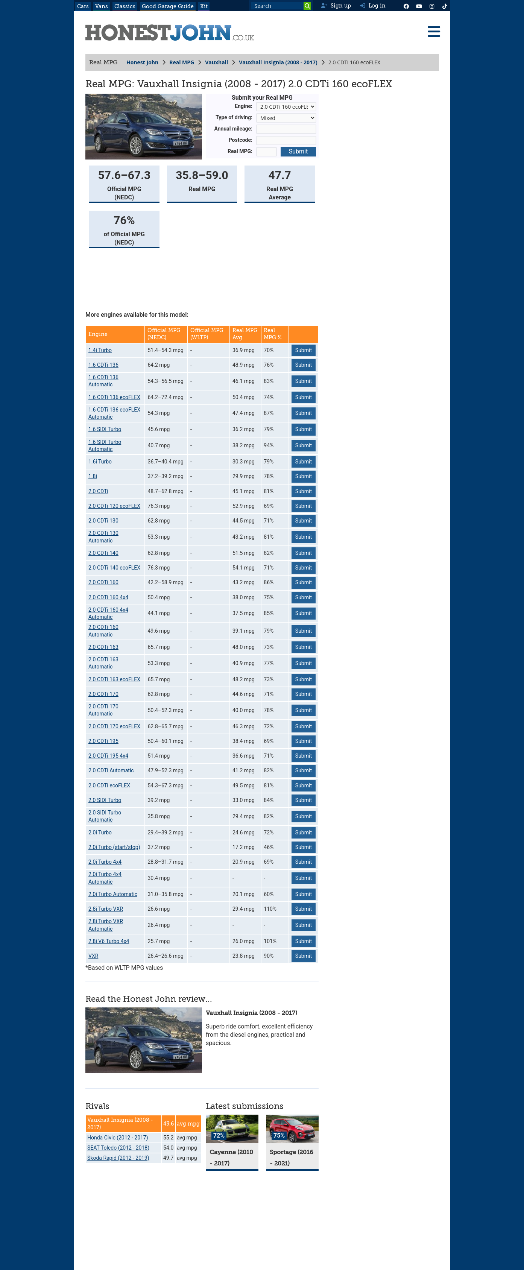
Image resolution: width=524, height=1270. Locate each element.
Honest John (142, 62)
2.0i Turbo (100, 832)
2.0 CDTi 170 (103, 694)
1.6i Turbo (100, 462)
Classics (124, 6)
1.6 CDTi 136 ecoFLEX (114, 397)
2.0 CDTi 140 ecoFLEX (114, 568)
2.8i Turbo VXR (105, 909)
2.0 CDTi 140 (103, 553)
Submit (298, 151)
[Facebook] (406, 6)
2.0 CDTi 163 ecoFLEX (114, 679)
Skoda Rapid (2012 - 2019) (118, 1158)
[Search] (307, 6)
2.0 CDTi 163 (103, 647)
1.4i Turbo (100, 350)
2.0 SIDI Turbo (104, 800)
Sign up (335, 6)
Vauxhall (216, 62)
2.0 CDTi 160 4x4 (108, 597)
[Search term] (281, 5)
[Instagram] (431, 6)
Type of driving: (234, 117)
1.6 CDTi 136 (103, 365)
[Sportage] (292, 1129)
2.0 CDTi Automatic (111, 770)
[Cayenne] (232, 1129)
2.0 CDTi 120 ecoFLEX (114, 506)
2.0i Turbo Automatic (112, 894)
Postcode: (240, 140)
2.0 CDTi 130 (103, 521)
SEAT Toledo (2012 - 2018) (118, 1148)
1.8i (92, 476)
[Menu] (434, 31)
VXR (93, 956)
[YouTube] (419, 6)
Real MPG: (240, 151)
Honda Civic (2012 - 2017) (117, 1138)
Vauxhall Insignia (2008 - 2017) (278, 62)
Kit (204, 6)
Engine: (243, 106)
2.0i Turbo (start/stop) (114, 847)
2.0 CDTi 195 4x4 (108, 756)
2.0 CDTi (98, 491)
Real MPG (181, 62)
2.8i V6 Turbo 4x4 (108, 941)
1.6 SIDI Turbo (104, 429)
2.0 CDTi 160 (103, 582)
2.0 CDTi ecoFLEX (109, 785)
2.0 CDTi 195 (103, 741)
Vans (101, 6)
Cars (83, 6)
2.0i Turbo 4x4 (105, 862)
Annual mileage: (233, 129)
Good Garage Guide (168, 6)
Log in (373, 6)
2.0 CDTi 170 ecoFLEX (114, 726)
